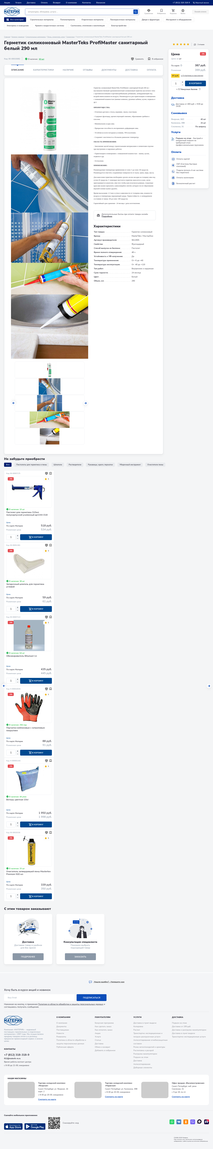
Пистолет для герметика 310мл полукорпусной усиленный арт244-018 (27, 513)
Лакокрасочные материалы (122, 19)
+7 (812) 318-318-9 (181, 2)
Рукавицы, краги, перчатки (100, 464)
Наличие (68, 69)
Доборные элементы (142, 1067)
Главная (7, 37)
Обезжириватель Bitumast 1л (21, 656)
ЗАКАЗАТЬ (80, 957)
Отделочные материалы (93, 19)
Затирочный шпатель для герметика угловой (25, 585)
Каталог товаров (18, 37)
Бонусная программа (104, 1023)
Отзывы (88, 69)
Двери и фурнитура (150, 19)
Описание (17, 69)
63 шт (41, 59)
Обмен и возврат (102, 1047)
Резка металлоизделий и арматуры (149, 1047)
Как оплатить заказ (103, 1030)
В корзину (195, 83)
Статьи (98, 1040)
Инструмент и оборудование (179, 19)
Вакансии (100, 2)
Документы (109, 69)
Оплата (44, 2)
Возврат (56, 2)
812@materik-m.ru (12, 1058)
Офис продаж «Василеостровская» (188, 1083)
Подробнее (107, 216)
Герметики (70, 37)
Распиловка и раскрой (143, 1050)
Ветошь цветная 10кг (17, 800)
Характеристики (43, 69)
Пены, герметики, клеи (56, 37)
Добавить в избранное (105, 1050)
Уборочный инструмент (130, 464)
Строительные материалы (42, 19)
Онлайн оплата (200, 12)
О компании (71, 2)
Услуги (18, 2)
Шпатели (58, 464)
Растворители (75, 464)
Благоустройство (118, 25)
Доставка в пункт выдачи (144, 1023)
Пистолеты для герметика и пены (31, 464)
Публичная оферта (65, 1047)
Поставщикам (62, 1030)
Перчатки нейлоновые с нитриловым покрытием (25, 729)
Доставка (31, 2)
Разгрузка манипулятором (145, 1054)
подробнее (28, 957)
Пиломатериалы (67, 19)
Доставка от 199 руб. (181, 1026)
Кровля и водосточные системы (49, 25)
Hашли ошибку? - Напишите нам (106, 982)
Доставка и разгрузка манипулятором (189, 1030)
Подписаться (91, 997)
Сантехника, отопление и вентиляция (88, 25)
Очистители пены (155, 464)
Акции (7, 2)
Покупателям (102, 1017)
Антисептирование (141, 1064)
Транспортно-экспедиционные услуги (189, 1036)
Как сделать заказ (103, 1026)
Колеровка (138, 1026)
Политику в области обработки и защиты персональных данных (70, 1004)
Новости (60, 1033)
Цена (8, 522)
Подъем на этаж (140, 1057)
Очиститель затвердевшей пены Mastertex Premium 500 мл (28, 873)
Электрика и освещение (18, 25)
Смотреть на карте (47, 1099)
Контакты (86, 2)
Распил (136, 1030)
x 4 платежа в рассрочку (192, 75)
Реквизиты (61, 1036)
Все (8, 464)
